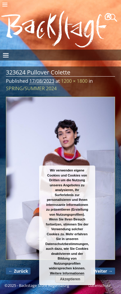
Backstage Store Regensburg (44, 285)
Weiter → (102, 271)
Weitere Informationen (67, 273)
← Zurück (18, 271)
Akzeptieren (70, 279)
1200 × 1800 (74, 81)
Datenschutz (99, 285)
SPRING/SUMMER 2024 (31, 88)
